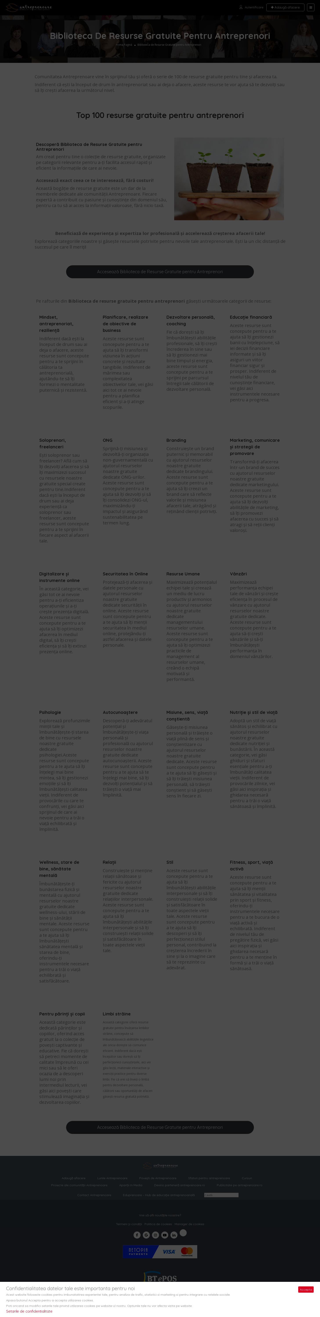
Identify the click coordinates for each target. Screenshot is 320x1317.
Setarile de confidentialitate (29, 1311)
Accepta (306, 1290)
